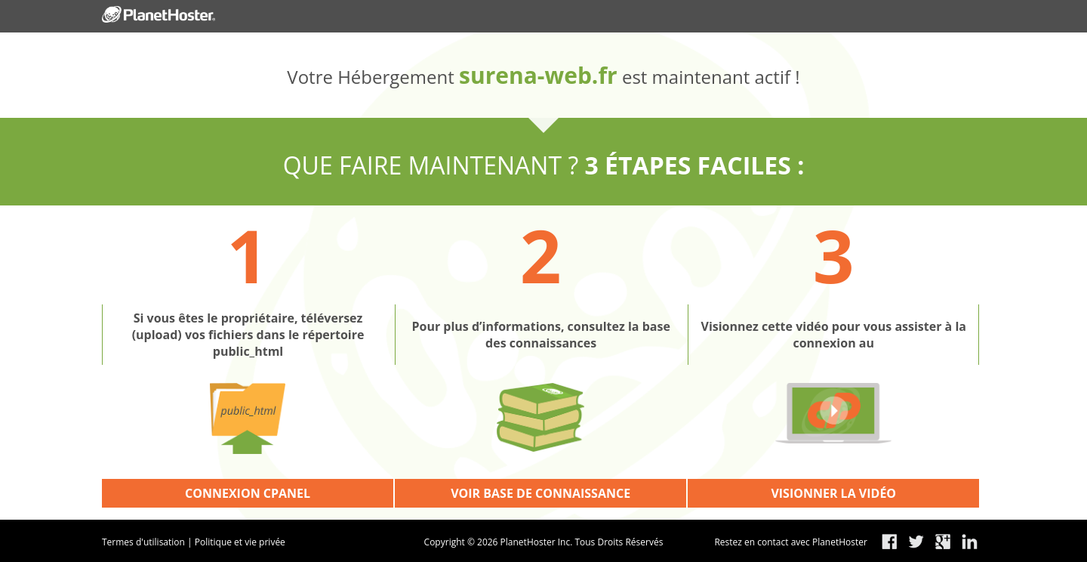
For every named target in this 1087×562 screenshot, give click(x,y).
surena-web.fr (538, 75)
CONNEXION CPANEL (247, 493)
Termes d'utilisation (143, 542)
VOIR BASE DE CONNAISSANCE (540, 493)
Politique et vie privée (240, 542)
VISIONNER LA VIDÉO (833, 493)
